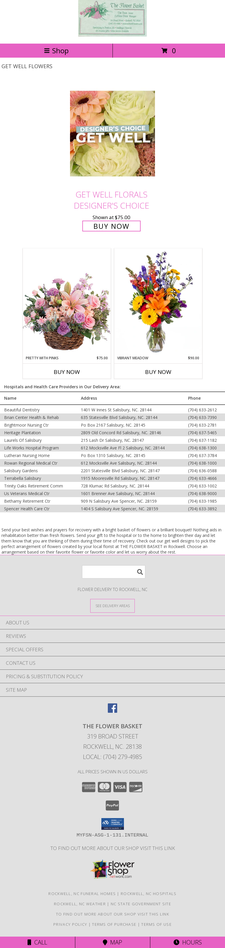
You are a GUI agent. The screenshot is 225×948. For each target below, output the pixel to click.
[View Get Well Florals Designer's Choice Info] (112, 133)
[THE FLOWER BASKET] (112, 35)
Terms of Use (156, 924)
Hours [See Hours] (187, 942)
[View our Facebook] (112, 710)
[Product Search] (113, 571)
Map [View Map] (112, 942)
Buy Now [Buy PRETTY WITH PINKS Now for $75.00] (67, 372)
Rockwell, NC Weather (80, 903)
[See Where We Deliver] (112, 605)
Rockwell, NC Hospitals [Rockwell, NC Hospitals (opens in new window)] (149, 893)
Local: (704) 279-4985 (112, 757)
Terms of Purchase (114, 924)
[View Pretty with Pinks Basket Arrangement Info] (67, 302)
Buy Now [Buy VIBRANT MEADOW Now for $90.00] (158, 372)
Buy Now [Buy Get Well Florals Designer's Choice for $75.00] (111, 226)
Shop (56, 50)
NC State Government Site (141, 903)
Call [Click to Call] (37, 942)
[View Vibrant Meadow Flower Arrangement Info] (158, 302)
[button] (112, 824)
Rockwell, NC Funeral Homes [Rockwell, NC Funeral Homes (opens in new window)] (82, 893)
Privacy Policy (70, 924)
